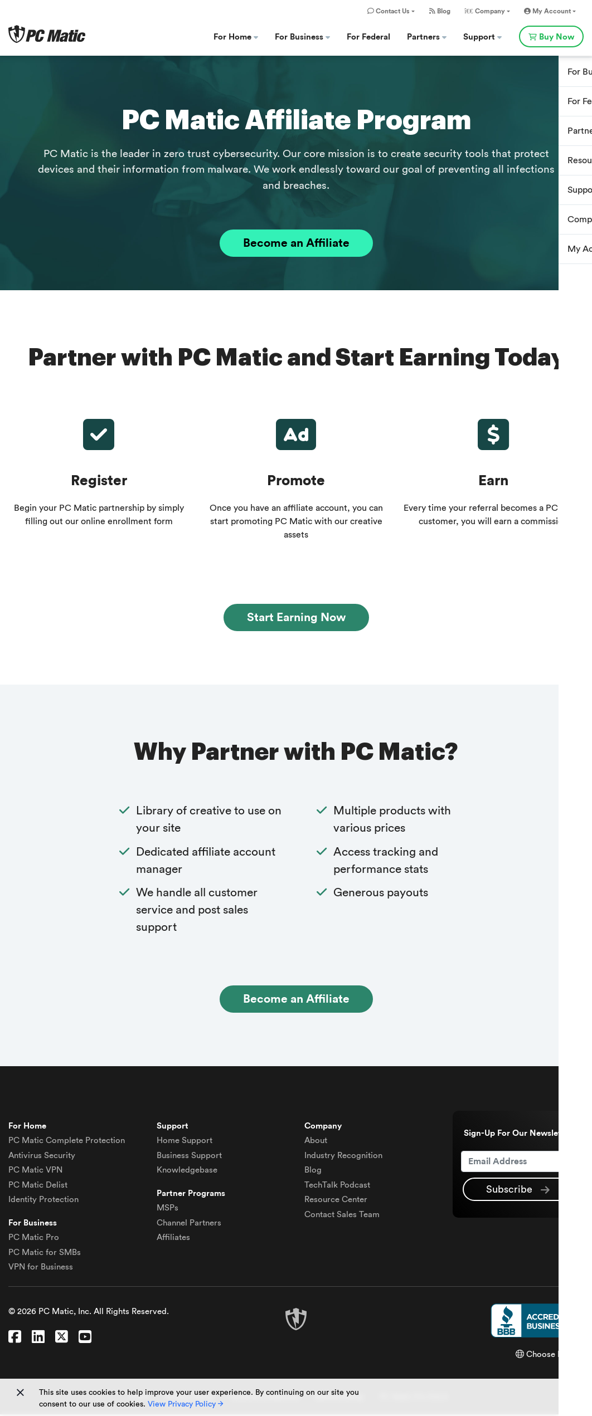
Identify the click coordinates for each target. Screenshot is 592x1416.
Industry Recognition (343, 1157)
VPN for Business (40, 1268)
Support (482, 37)
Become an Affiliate (296, 243)
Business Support (189, 1157)
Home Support (184, 1142)
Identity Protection (43, 1201)
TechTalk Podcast (337, 1186)
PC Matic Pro (33, 1239)
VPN (35, 1172)
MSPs (167, 1209)
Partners (427, 37)
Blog (439, 11)
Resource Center (335, 1201)
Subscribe (518, 1191)
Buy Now (551, 37)
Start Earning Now (296, 618)
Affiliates (173, 1239)
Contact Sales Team (342, 1216)
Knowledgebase (187, 1172)
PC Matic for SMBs (44, 1253)
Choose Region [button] (550, 1355)
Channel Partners (189, 1224)
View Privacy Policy (185, 1404)
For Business (302, 37)
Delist (37, 1186)
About (315, 1142)
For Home (235, 37)
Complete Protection (66, 1142)
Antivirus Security (41, 1157)
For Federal (368, 37)
